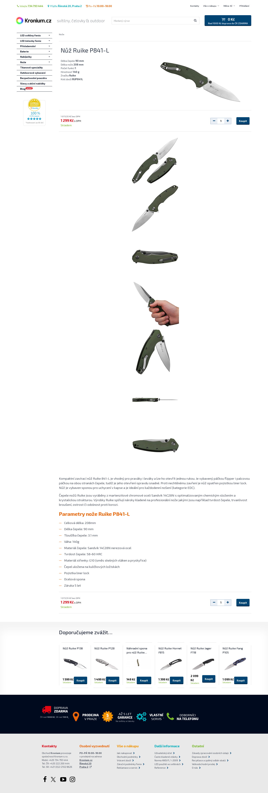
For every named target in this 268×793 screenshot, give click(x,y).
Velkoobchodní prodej (203, 764)
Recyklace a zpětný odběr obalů (209, 760)
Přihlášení (244, 5)
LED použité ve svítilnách (168, 764)
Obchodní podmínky (127, 756)
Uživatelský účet (163, 753)
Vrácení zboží (124, 760)
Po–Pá (99, 6)
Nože (61, 34)
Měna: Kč (228, 5)
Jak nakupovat (124, 753)
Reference (160, 767)
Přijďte (64, 6)
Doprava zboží (199, 756)
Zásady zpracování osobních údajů (209, 753)
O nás (195, 767)
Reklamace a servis (127, 767)
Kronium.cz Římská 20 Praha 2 (85, 763)
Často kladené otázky (166, 756)
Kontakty (194, 5)
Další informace (167, 746)
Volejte (30, 6)
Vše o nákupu (209, 5)
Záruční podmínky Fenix (129, 764)
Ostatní (198, 746)
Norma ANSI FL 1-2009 (166, 760)
